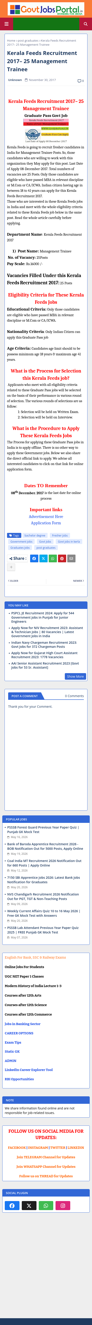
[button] (85, 24)
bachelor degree (35, 535)
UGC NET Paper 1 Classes (24, 976)
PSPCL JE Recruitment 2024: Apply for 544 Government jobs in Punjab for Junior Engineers (42, 617)
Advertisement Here (46, 516)
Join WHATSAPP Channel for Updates (46, 1167)
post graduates (28, 40)
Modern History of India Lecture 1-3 (33, 986)
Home (11, 40)
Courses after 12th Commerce (28, 1014)
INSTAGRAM (38, 1148)
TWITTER (57, 1148)
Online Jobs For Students (24, 967)
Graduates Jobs (20, 548)
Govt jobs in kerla (69, 542)
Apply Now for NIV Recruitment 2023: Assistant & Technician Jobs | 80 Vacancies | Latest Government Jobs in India (47, 632)
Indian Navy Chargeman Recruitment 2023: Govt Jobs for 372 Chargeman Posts (44, 645)
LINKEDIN (76, 1148)
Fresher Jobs (60, 535)
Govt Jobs (45, 542)
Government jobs (21, 542)
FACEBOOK (17, 1148)
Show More (75, 676)
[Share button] (11, 567)
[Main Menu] (6, 24)
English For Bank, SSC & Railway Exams (35, 957)
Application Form (46, 522)
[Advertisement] (46, 1269)
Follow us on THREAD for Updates (46, 1176)
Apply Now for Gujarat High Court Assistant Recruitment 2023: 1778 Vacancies (44, 655)
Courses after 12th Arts (23, 995)
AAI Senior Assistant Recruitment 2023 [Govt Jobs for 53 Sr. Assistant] (45, 665)
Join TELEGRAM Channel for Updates (46, 1157)
